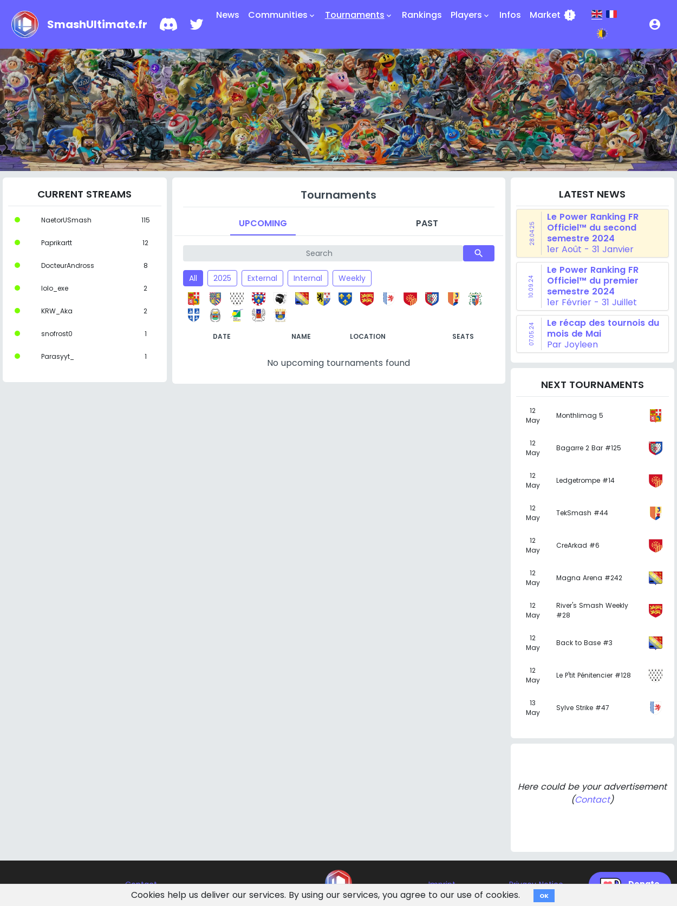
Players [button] (471, 15)
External (262, 278)
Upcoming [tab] (263, 223)
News (227, 15)
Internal (308, 278)
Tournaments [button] (359, 15)
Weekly (352, 278)
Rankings (422, 15)
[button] (655, 24)
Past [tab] (427, 223)
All (193, 278)
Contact (592, 799)
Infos (510, 15)
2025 (222, 278)
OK (544, 895)
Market (553, 15)
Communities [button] (282, 15)
